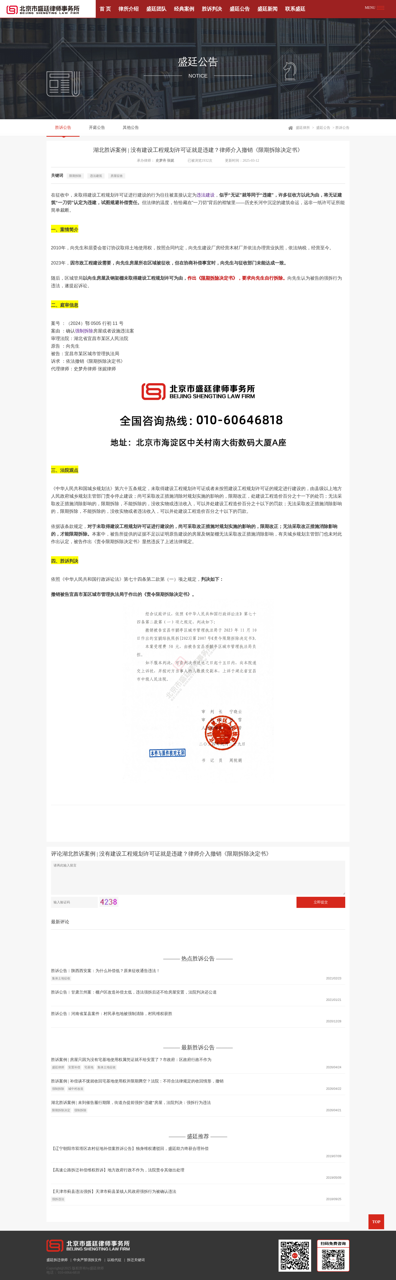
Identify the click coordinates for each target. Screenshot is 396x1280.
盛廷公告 (240, 9)
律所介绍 (128, 9)
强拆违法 (58, 1199)
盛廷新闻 (267, 9)
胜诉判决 (212, 9)
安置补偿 (74, 1067)
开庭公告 (97, 128)
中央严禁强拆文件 (87, 1260)
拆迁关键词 (136, 1260)
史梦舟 (161, 160)
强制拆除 (84, 330)
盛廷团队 (156, 9)
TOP (376, 1222)
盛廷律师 (58, 1067)
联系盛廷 (295, 9)
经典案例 (184, 9)
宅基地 (88, 1067)
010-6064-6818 (69, 1272)
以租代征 (114, 1260)
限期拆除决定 (61, 1110)
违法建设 (205, 195)
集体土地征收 (61, 978)
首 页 (105, 9)
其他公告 (131, 128)
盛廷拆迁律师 (57, 1260)
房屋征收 (117, 176)
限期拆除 (75, 176)
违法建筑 (96, 176)
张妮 (170, 160)
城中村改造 (75, 1089)
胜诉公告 (63, 128)
